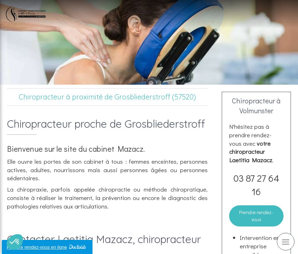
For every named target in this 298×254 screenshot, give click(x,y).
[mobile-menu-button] (285, 241)
